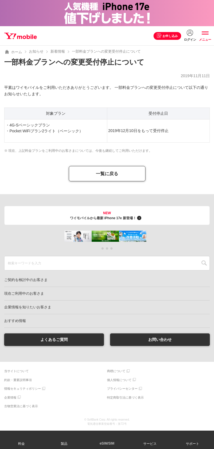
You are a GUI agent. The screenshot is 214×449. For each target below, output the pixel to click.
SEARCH (204, 263)
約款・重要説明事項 (18, 380)
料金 (21, 444)
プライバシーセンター (122, 389)
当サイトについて (16, 371)
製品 (64, 444)
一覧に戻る (107, 173)
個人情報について (119, 380)
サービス (150, 444)
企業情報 (10, 397)
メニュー (205, 39)
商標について (116, 371)
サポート (192, 444)
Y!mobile (20, 36)
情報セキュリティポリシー (22, 389)
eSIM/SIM (107, 443)
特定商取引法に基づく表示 (125, 397)
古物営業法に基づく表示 (21, 406)
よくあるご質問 (54, 339)
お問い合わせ (160, 339)
